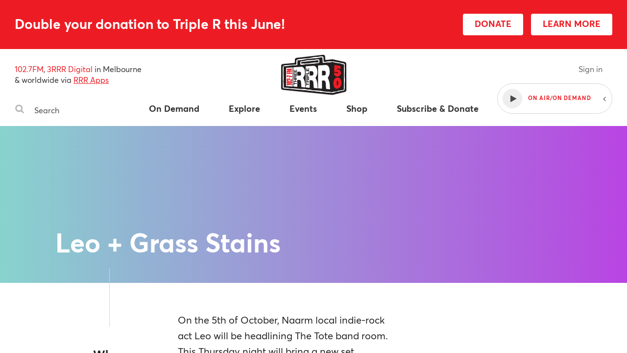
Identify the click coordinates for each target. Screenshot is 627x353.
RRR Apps (91, 80)
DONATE (493, 23)
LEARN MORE (572, 23)
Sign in (591, 69)
